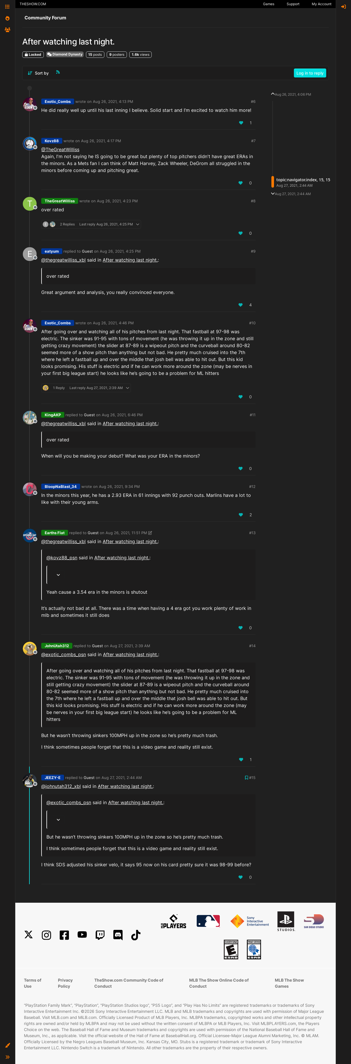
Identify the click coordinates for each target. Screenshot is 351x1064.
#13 (252, 532)
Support (293, 4)
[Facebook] (64, 935)
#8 (253, 201)
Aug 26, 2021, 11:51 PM (126, 532)
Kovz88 (52, 140)
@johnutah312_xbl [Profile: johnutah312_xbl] (61, 786)
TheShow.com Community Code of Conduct (128, 983)
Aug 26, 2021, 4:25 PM (120, 251)
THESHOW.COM (33, 4)
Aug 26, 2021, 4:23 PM (117, 201)
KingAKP (53, 414)
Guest (87, 251)
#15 (252, 777)
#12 (252, 486)
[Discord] (118, 935)
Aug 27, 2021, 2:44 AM (122, 777)
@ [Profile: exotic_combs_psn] (63, 654)
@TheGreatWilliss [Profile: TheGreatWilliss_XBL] (60, 149)
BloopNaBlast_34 (61, 486)
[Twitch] (100, 935)
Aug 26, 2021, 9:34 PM (119, 486)
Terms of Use (32, 983)
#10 (252, 323)
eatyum (52, 251)
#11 (253, 414)
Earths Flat (55, 532)
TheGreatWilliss (60, 201)
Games (268, 4)
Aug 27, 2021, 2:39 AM (130, 645)
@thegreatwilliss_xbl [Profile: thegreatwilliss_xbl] (63, 260)
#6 (253, 101)
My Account (321, 4)
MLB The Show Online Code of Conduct (219, 983)
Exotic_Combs (58, 101)
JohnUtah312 (57, 645)
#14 (252, 645)
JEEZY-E (53, 777)
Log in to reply (310, 73)
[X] (28, 935)
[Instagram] (46, 935)
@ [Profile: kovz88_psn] (61, 557)
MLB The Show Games (289, 983)
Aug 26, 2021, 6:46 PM (122, 414)
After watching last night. (130, 260)
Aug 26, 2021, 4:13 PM (113, 101)
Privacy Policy (65, 983)
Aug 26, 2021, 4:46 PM (113, 323)
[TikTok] (135, 935)
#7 (253, 140)
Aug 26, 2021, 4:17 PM (101, 140)
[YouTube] (82, 935)
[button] (7, 1045)
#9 (253, 251)
